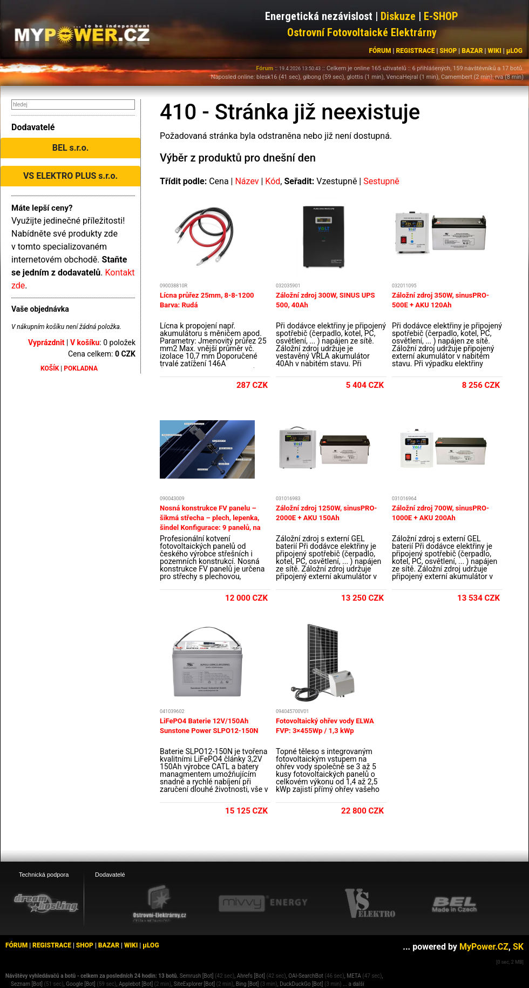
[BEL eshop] (454, 904)
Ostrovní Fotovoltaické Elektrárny (362, 32)
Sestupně (381, 181)
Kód (272, 181)
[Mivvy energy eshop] (263, 903)
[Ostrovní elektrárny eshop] (159, 904)
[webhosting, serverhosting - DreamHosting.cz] (46, 903)
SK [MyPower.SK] (518, 947)
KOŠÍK (49, 368)
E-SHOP (441, 16)
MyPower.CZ (483, 947)
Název (247, 181)
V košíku (84, 342)
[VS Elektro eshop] (370, 904)
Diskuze (398, 16)
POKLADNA (81, 368)
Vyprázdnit (46, 342)
